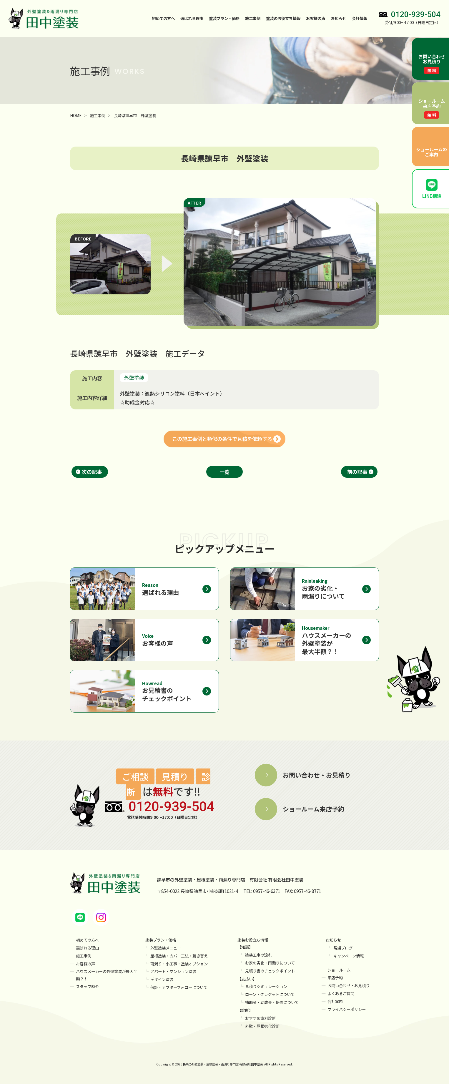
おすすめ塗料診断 (260, 1018)
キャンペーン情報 (348, 956)
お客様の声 (315, 18)
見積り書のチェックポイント (270, 971)
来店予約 (335, 977)
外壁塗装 (134, 377)
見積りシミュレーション (266, 986)
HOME (76, 115)
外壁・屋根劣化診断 (262, 1026)
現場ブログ (342, 948)
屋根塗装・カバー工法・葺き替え (179, 956)
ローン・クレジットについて (270, 994)
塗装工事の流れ (258, 955)
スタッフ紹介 (87, 986)
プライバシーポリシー (346, 1009)
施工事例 (252, 18)
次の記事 (92, 471)
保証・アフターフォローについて (178, 987)
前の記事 (357, 471)
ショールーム (338, 970)
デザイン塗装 (161, 979)
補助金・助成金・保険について (272, 1002)
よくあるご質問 (340, 993)
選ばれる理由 (191, 18)
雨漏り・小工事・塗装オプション (179, 964)
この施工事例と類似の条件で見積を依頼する (222, 438)
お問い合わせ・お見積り (348, 985)
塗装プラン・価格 (160, 940)
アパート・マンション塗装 (173, 971)
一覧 (224, 471)
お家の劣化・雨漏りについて (270, 963)
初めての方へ (163, 18)
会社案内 (335, 1001)
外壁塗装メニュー (165, 948)
